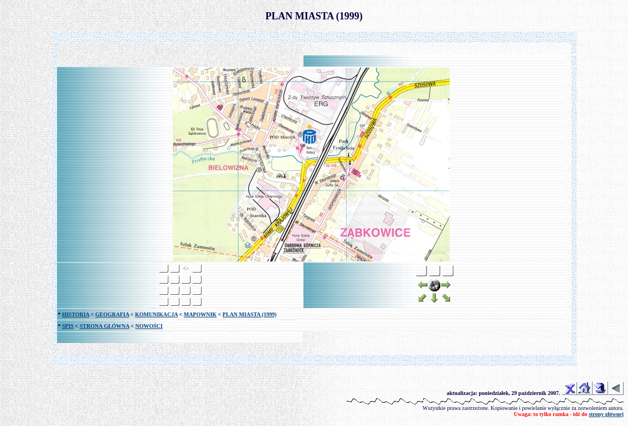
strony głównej (606, 414)
